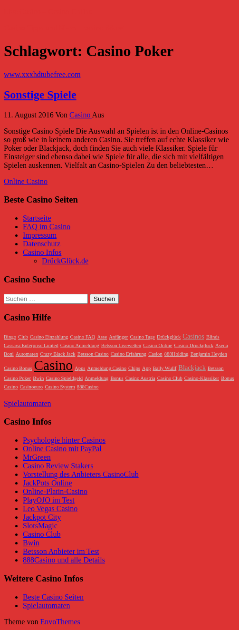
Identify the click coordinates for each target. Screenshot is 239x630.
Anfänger (118, 336)
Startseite (37, 218)
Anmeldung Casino (106, 368)
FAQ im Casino (46, 227)
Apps (80, 368)
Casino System (60, 386)
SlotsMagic (40, 526)
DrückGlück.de (65, 261)
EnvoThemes (60, 622)
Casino (80, 115)
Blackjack (192, 367)
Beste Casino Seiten (53, 597)
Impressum (40, 235)
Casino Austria (140, 378)
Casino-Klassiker (201, 378)
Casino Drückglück (193, 345)
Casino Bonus (18, 368)
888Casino (88, 386)
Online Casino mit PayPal (62, 449)
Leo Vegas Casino (50, 508)
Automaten (27, 354)
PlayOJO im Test (49, 500)
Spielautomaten (27, 403)
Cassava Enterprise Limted (31, 345)
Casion (155, 354)
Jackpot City (42, 517)
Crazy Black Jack (58, 354)
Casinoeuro (31, 386)
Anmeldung (96, 378)
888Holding (176, 354)
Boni (9, 354)
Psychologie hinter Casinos (64, 440)
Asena (221, 345)
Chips (134, 368)
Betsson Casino (93, 354)
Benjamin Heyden (209, 354)
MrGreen (37, 457)
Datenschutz (41, 244)
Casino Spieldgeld (64, 378)
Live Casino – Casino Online (48, 12)
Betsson (216, 368)
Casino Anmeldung (79, 345)
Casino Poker (17, 378)
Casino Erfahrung (128, 354)
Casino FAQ (83, 336)
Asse (102, 336)
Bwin (38, 378)
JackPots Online (47, 483)
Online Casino (26, 181)
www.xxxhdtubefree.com (42, 74)
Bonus (116, 378)
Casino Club (169, 378)
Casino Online (157, 345)
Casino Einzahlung (49, 336)
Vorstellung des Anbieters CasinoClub (81, 474)
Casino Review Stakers (58, 466)
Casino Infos (42, 252)
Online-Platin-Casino (55, 491)
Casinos (193, 336)
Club (23, 336)
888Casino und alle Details (64, 560)
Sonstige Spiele (40, 94)
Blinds (213, 336)
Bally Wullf (164, 368)
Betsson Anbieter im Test (61, 551)
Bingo (10, 336)
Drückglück (169, 336)
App (146, 368)
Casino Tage (142, 336)
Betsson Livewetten (121, 345)
